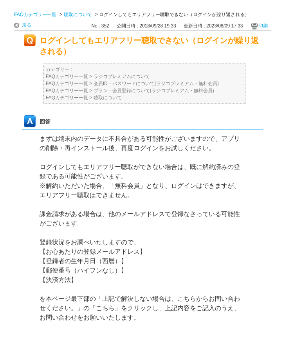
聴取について (78, 14)
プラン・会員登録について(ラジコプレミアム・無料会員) (154, 90)
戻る (26, 25)
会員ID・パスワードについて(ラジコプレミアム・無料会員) (156, 83)
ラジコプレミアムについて (122, 76)
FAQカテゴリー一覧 (35, 14)
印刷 (263, 26)
